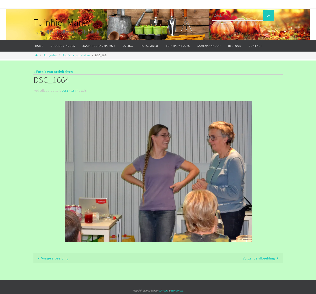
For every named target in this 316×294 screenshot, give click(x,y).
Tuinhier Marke (62, 22)
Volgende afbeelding (261, 258)
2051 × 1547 (70, 90)
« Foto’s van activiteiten (53, 71)
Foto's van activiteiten (76, 55)
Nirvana (163, 290)
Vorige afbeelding (52, 258)
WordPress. (177, 290)
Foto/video (50, 55)
